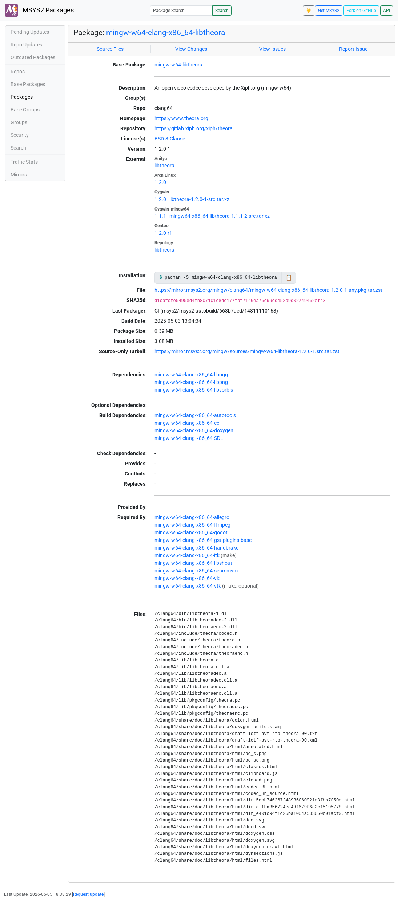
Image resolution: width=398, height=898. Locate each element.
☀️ (308, 10)
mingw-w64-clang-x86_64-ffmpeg (192, 525)
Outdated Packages (33, 57)
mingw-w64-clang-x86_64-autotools (195, 415)
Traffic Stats (24, 162)
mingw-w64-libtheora (178, 65)
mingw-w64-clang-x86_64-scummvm (196, 571)
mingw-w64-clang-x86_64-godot (191, 532)
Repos (18, 71)
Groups (19, 122)
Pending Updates (30, 32)
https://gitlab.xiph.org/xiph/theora (193, 128)
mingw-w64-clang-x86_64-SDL (188, 438)
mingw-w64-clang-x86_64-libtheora (165, 32)
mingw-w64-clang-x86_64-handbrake (196, 548)
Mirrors (19, 174)
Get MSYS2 (328, 10)
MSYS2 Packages (39, 10)
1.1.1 (160, 216)
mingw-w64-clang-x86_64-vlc (187, 578)
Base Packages (28, 84)
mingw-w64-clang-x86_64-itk (187, 555)
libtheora (164, 165)
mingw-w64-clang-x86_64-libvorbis (193, 390)
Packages (22, 97)
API (386, 10)
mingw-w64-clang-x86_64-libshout (193, 563)
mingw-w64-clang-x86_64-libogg (191, 374)
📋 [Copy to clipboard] (289, 278)
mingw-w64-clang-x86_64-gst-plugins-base (203, 540)
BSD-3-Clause (169, 139)
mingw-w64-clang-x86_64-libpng (191, 382)
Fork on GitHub (361, 10)
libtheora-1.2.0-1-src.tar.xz (199, 199)
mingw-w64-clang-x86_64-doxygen (193, 430)
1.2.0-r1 (163, 233)
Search (222, 10)
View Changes (191, 49)
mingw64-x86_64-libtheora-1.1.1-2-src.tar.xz (219, 216)
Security (20, 135)
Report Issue (353, 49)
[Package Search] (181, 10)
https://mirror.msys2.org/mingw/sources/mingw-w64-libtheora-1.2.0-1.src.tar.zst (246, 351)
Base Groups (25, 110)
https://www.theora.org (181, 118)
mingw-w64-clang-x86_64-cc (186, 423)
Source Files (110, 49)
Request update (88, 894)
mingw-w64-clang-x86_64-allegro (191, 517)
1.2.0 (160, 182)
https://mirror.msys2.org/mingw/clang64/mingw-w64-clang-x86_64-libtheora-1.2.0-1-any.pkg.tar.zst (268, 290)
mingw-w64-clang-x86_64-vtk (187, 586)
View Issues (272, 49)
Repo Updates (26, 45)
